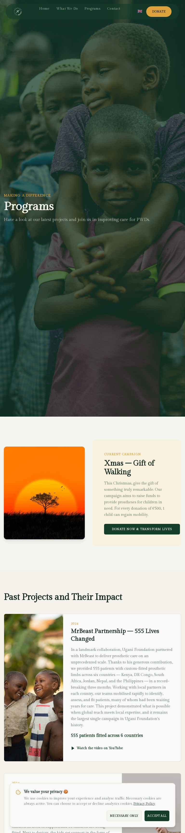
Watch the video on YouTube (97, 748)
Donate (159, 11)
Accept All (156, 816)
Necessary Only (124, 816)
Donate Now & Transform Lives (142, 529)
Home (44, 9)
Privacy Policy (144, 804)
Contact (113, 9)
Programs (92, 9)
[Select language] (140, 11)
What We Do (67, 9)
